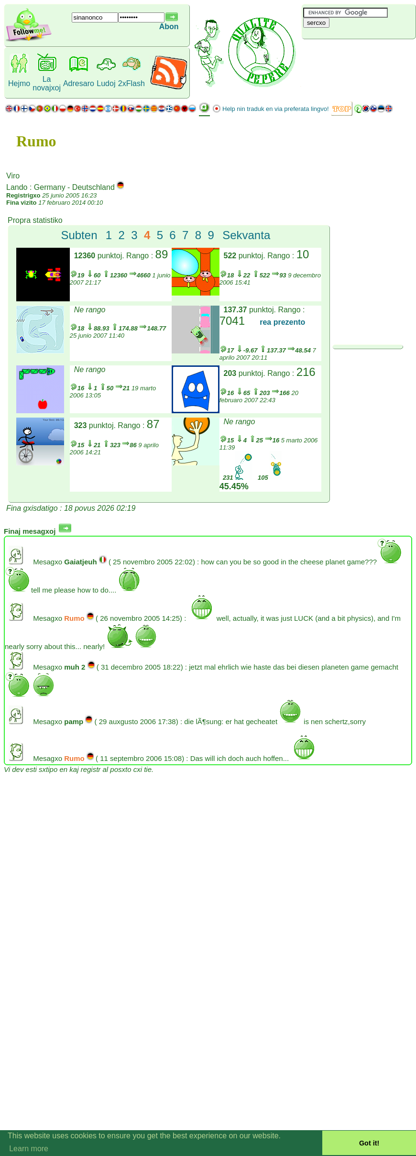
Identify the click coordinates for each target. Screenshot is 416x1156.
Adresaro (78, 83)
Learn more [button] (28, 1149)
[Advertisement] (359, 55)
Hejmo (19, 83)
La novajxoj (47, 83)
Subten (79, 235)
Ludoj (106, 83)
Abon (169, 26)
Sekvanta (246, 235)
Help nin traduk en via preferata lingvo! (275, 108)
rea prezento (282, 322)
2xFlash (131, 83)
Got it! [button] (369, 1143)
